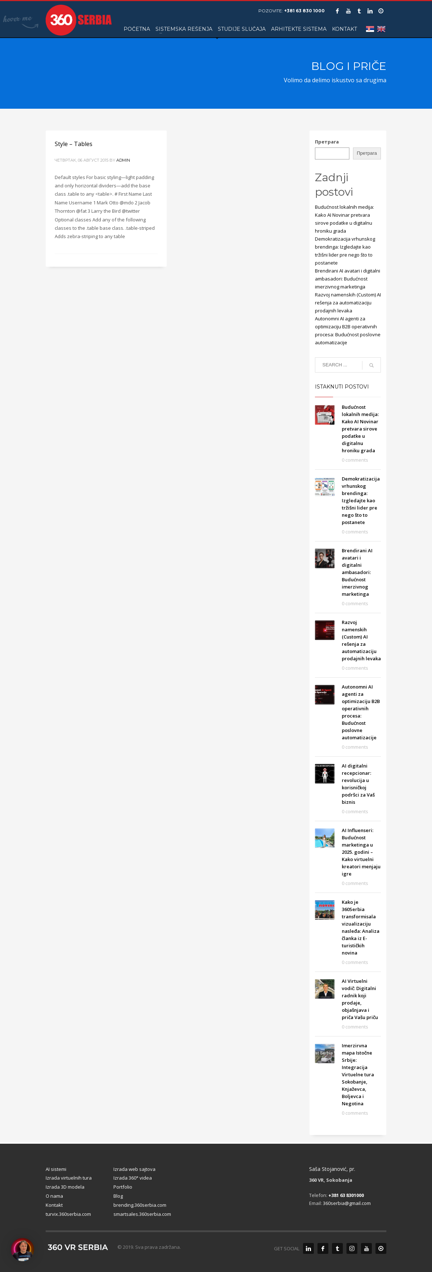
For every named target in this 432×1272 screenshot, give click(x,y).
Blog (118, 1196)
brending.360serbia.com (139, 1205)
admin (123, 160)
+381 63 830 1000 (304, 10)
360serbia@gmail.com (347, 1203)
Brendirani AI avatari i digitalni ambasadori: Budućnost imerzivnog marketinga (347, 278)
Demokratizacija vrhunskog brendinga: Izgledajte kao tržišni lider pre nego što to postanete (361, 500)
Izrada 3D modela (65, 1187)
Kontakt (54, 1205)
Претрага (327, 141)
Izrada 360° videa (132, 1178)
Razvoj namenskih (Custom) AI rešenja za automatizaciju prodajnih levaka (348, 302)
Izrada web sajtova (134, 1169)
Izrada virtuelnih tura (69, 1178)
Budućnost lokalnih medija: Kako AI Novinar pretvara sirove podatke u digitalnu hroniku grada (360, 429)
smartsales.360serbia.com (142, 1214)
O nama (54, 1196)
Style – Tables (73, 144)
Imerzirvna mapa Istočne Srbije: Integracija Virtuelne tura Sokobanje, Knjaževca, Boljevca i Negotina (358, 1074)
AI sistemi (56, 1169)
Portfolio (122, 1187)
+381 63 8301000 (346, 1195)
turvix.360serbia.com (68, 1214)
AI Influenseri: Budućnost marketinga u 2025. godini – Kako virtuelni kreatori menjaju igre (361, 852)
